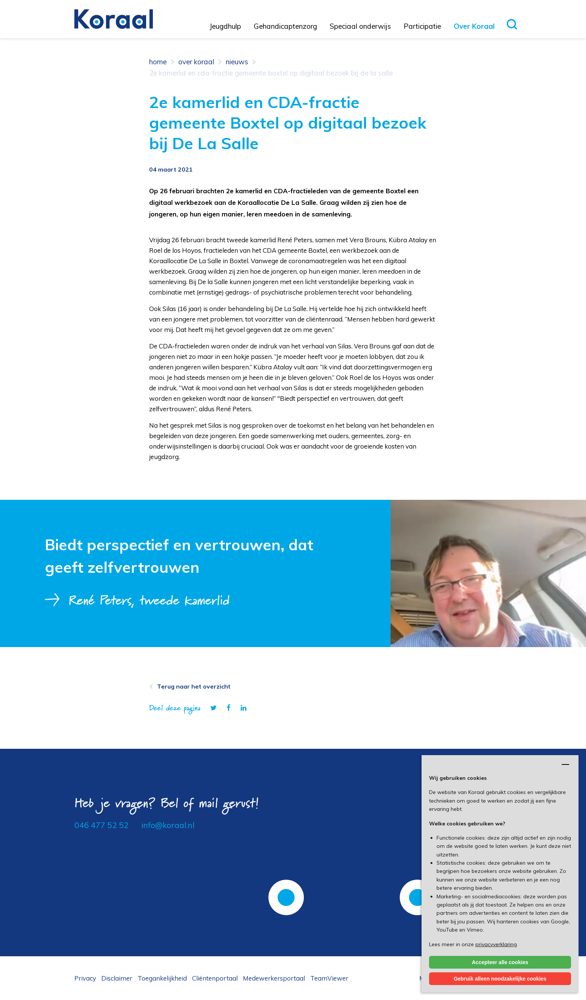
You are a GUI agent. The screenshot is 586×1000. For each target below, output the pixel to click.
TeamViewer (329, 978)
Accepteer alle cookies (500, 962)
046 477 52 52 (101, 825)
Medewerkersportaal (274, 978)
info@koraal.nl (167, 825)
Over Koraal (474, 26)
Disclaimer (116, 978)
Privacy (85, 978)
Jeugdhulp (225, 26)
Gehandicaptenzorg (285, 26)
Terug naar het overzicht (194, 686)
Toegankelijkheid (162, 978)
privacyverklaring (496, 944)
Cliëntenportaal (215, 978)
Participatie (422, 26)
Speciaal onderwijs (360, 26)
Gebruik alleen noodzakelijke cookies (500, 979)
